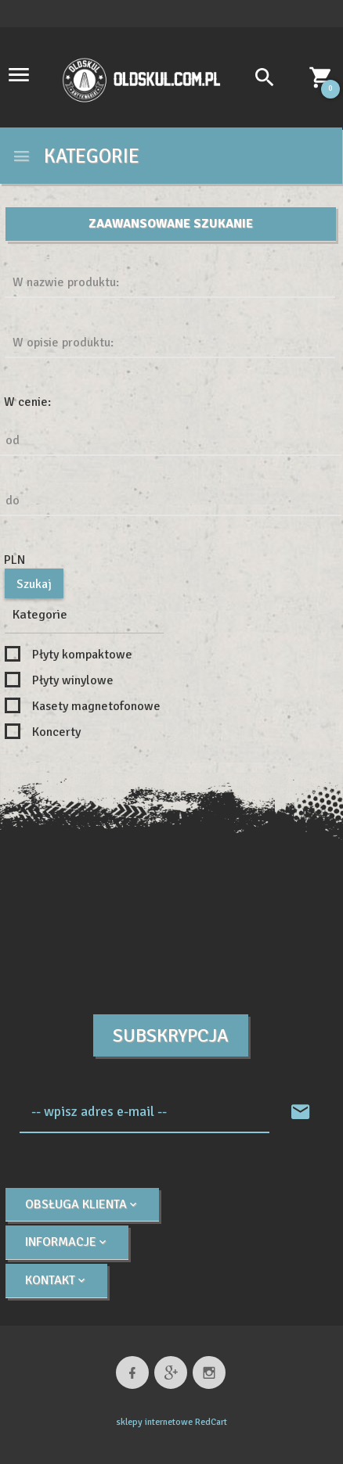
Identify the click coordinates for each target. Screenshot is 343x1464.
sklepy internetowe (154, 1422)
